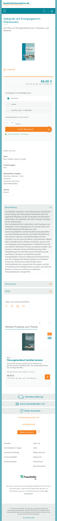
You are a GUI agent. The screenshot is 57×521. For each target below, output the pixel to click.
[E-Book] (28, 104)
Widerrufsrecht (39, 452)
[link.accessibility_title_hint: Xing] (12, 306)
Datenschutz (38, 462)
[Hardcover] (28, 98)
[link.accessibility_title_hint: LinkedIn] (18, 306)
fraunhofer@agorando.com (28, 418)
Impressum (37, 457)
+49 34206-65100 (28, 424)
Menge (18, 124)
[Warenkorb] (51, 5)
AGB (35, 448)
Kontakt (7, 443)
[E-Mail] (23, 306)
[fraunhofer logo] (28, 477)
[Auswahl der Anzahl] (9, 122)
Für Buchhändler (10, 457)
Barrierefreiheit (39, 466)
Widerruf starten (27, 432)
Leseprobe (10, 69)
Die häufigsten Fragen (13, 448)
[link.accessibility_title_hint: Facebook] (6, 306)
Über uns (36, 443)
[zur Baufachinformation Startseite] (28, 4)
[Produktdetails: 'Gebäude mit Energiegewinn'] (28, 53)
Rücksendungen (10, 462)
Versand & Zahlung (11, 452)
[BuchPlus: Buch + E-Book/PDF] (28, 110)
